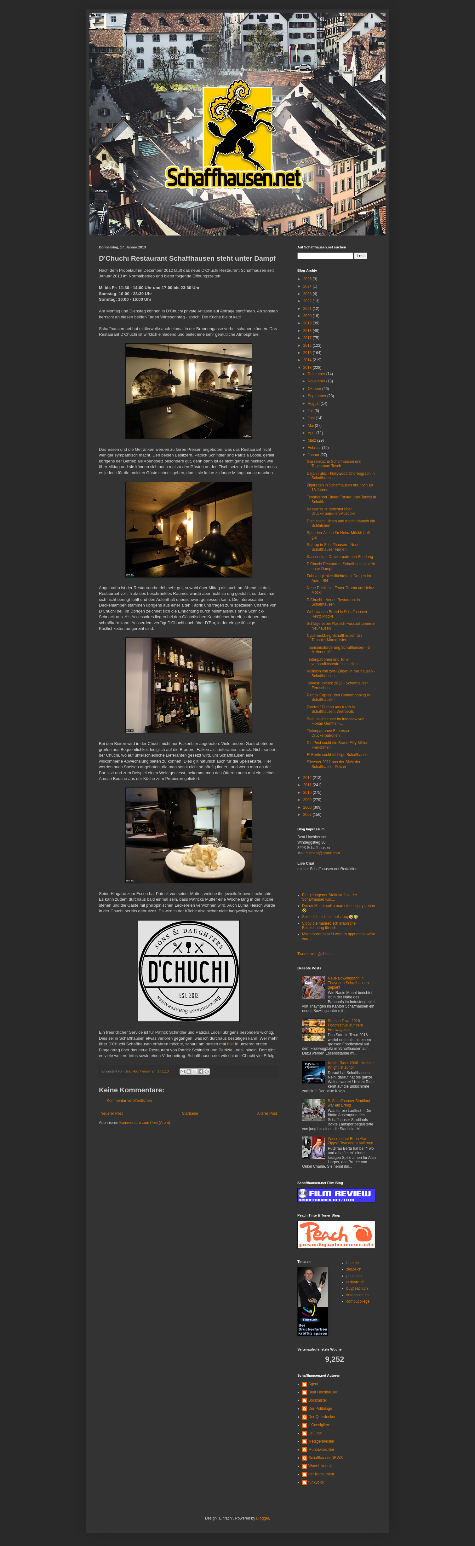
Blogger (262, 1518)
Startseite (190, 1113)
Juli (311, 411)
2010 (308, 792)
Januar (314, 455)
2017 (308, 338)
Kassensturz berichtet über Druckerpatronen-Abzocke (331, 511)
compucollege (358, 1301)
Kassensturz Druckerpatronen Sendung (340, 557)
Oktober (315, 388)
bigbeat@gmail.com (323, 853)
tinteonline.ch (357, 1295)
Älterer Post (267, 1113)
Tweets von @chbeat (315, 954)
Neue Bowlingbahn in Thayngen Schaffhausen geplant (348, 983)
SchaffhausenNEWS (325, 1458)
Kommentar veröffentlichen (129, 1100)
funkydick (316, 1482)
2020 (308, 316)
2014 (308, 360)
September (317, 396)
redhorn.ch (355, 1282)
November (317, 381)
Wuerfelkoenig (320, 1466)
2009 (308, 800)
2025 (308, 279)
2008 (308, 807)
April (312, 433)
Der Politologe (320, 1408)
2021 (308, 308)
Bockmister (317, 1400)
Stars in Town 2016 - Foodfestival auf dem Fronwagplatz (345, 1025)
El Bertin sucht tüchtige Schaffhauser (338, 755)
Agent (313, 1384)
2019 (308, 323)
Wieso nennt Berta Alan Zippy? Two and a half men (350, 1140)
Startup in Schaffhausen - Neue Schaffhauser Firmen (333, 547)
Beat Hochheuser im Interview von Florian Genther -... (335, 721)
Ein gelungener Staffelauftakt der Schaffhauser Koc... (329, 897)
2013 (308, 367)
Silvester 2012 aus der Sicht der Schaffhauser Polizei (333, 764)
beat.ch (352, 1263)
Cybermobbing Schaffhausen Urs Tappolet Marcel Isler (335, 637)
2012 (308, 778)
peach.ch (354, 1276)
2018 (308, 330)
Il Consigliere (319, 1425)
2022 (308, 301)
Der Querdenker (321, 1417)
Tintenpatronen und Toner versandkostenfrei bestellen (332, 661)
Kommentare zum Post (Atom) (144, 1122)
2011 (308, 785)
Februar (315, 447)
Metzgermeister (321, 1441)
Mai (311, 425)
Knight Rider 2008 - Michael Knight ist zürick (351, 1065)
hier (230, 1044)
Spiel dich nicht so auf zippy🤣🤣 (330, 917)
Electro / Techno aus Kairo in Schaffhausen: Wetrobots (331, 709)
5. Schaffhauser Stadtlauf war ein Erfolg (349, 1103)
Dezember (317, 374)
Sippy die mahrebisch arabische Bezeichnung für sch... (329, 925)
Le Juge (315, 1433)
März (312, 440)
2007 (308, 814)
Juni (312, 418)
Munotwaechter (321, 1449)
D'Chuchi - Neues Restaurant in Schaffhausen (333, 602)
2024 (308, 286)
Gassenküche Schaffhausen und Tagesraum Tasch (334, 463)
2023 (308, 294)
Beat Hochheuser (323, 1392)
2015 (308, 353)
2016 (308, 345)
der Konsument (321, 1474)
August (314, 403)
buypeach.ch (357, 1288)
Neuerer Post (111, 1113)
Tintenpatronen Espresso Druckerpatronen (328, 733)
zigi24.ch (353, 1269)
